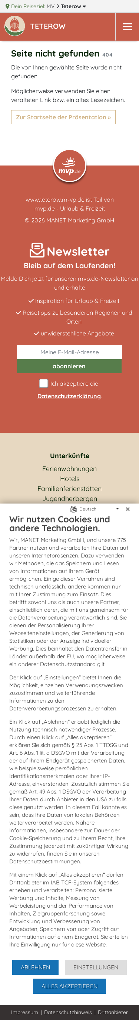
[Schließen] (127, 509)
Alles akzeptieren (69, 986)
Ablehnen (35, 967)
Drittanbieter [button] (113, 1012)
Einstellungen (95, 967)
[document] (69, 736)
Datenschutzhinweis (68, 1012)
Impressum (24, 1012)
